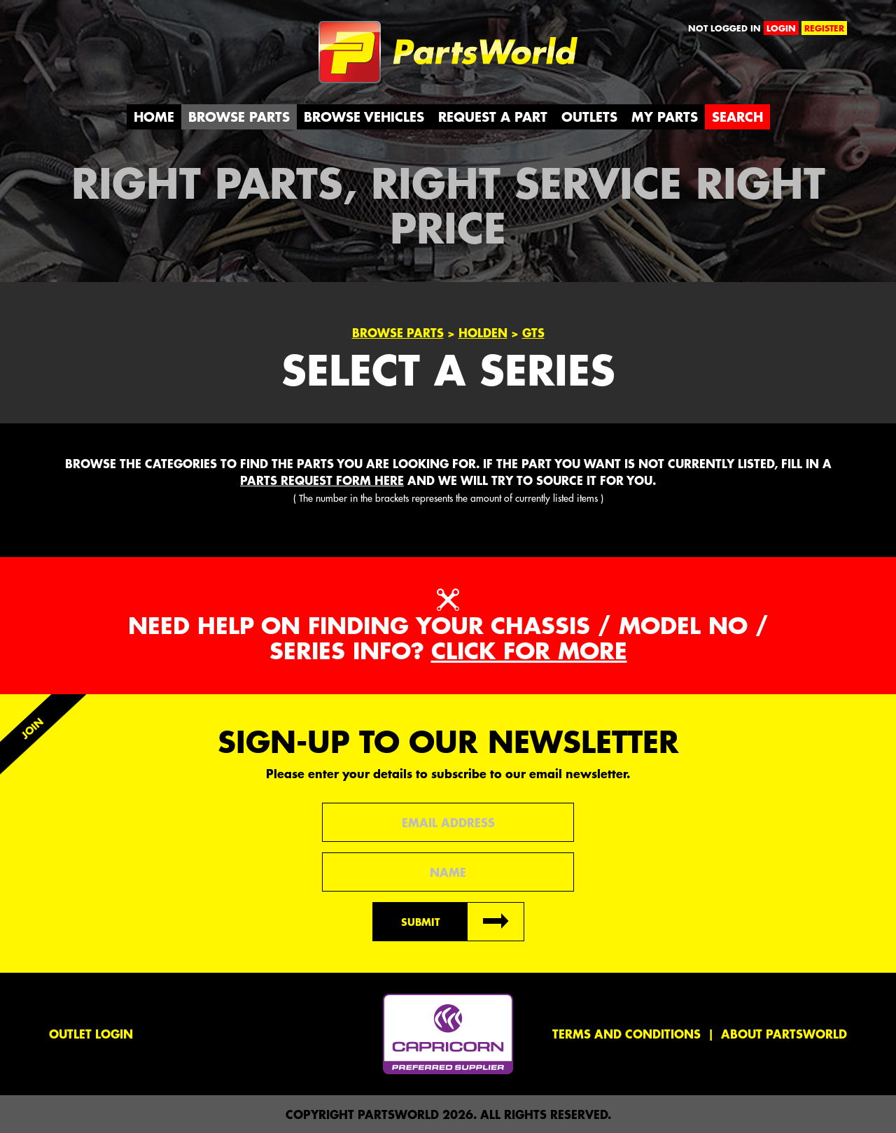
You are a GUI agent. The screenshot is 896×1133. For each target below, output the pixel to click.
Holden (482, 332)
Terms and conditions (626, 1033)
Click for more (529, 650)
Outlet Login (91, 1033)
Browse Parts (239, 116)
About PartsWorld (784, 1033)
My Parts (664, 116)
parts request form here (322, 480)
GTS (533, 332)
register (824, 28)
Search (737, 116)
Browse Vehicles (364, 116)
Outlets (589, 116)
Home (154, 116)
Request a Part (492, 116)
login (781, 28)
